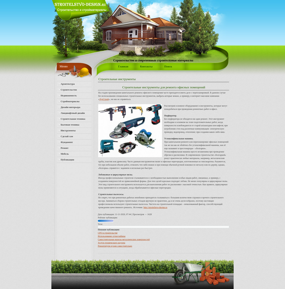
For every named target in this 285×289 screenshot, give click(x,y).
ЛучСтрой (104, 99)
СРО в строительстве (108, 233)
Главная (123, 66)
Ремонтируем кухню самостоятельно (115, 246)
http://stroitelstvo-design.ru (155, 207)
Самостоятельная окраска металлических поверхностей (124, 239)
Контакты (146, 66)
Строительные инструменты (117, 79)
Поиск (168, 66)
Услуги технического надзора (111, 242)
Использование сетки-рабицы (111, 236)
